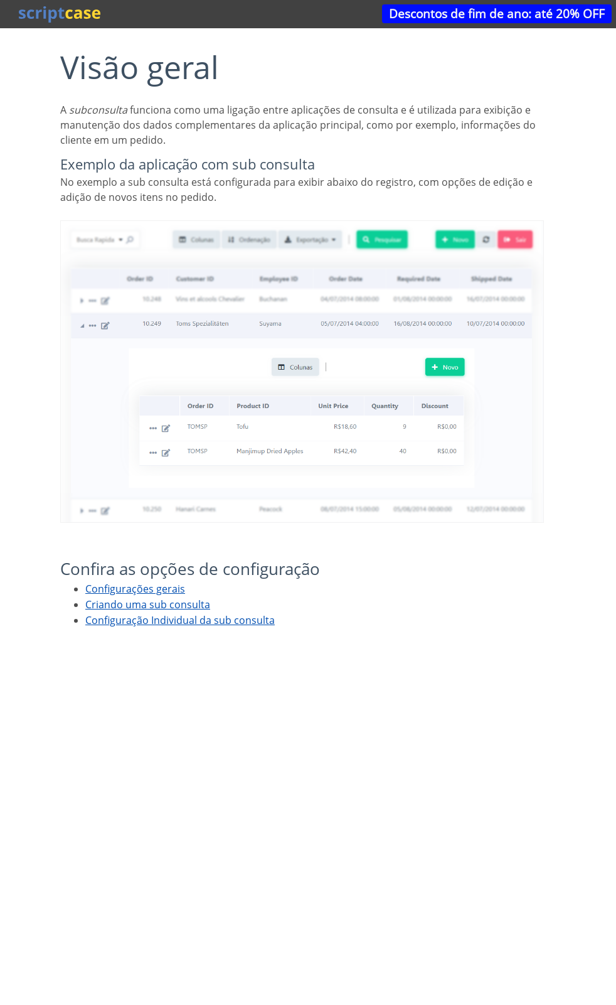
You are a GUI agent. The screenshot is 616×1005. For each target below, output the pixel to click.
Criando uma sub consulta (147, 604)
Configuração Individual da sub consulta (180, 620)
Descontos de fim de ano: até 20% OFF (497, 13)
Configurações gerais (135, 589)
